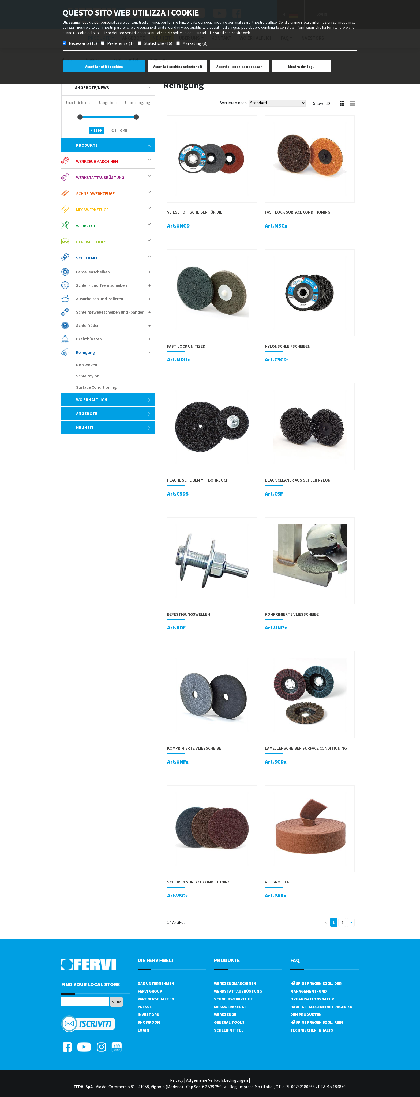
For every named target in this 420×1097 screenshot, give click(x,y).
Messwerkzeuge (92, 209)
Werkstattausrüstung (100, 177)
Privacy (176, 1080)
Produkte (113, 145)
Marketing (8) (194, 43)
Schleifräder (87, 325)
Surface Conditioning (96, 387)
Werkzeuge (87, 225)
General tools (91, 241)
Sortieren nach (233, 102)
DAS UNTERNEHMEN (156, 983)
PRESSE (145, 1006)
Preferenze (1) (120, 43)
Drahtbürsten (89, 339)
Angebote (113, 413)
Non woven (86, 364)
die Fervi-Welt (156, 960)
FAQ (295, 960)
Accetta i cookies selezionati (177, 66)
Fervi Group (150, 991)
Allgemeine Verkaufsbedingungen (217, 1080)
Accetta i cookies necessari (239, 66)
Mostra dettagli (301, 66)
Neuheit (113, 427)
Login (143, 1030)
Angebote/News (113, 87)
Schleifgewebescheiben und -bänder (110, 312)
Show (318, 103)
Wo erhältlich (113, 399)
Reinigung (85, 352)
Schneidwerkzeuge (95, 193)
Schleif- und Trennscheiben (101, 285)
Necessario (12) (83, 43)
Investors (148, 1014)
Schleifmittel (90, 258)
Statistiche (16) (158, 43)
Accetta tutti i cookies (104, 66)
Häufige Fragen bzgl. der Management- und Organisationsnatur (316, 991)
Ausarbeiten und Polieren (99, 298)
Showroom (149, 1022)
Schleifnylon (88, 376)
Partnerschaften (156, 998)
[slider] (80, 117)
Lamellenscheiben (93, 271)
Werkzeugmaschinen (97, 161)
